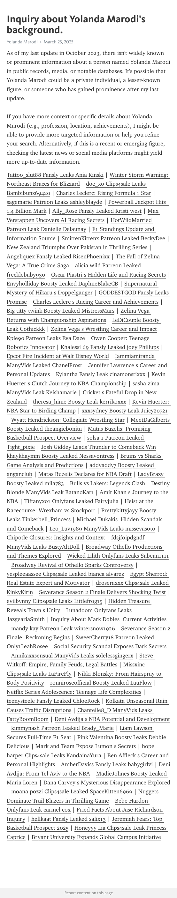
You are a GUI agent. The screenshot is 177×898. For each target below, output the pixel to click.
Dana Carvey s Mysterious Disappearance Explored (106, 782)
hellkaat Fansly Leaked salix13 (68, 818)
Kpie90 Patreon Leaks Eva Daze (46, 338)
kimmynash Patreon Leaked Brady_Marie (62, 727)
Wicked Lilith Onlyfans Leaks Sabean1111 (118, 555)
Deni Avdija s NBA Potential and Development (112, 719)
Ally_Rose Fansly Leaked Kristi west (97, 210)
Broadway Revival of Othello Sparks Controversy (72, 564)
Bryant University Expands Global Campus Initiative (96, 837)
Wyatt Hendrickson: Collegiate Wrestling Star (68, 419)
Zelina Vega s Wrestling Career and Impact (104, 328)
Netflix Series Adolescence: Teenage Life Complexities (74, 691)
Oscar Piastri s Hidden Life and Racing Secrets (108, 274)
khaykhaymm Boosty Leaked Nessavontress (60, 455)
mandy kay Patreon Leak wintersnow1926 (63, 628)
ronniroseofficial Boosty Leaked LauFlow (101, 682)
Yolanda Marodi (22, 42)
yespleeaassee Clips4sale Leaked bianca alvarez (65, 573)
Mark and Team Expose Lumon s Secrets (85, 746)
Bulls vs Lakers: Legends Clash (107, 483)
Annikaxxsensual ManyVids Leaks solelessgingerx (72, 655)
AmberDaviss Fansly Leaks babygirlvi (107, 764)
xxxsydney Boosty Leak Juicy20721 (125, 410)
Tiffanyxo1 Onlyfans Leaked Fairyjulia (71, 501)
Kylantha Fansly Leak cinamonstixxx (100, 374)
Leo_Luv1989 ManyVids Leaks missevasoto (102, 528)
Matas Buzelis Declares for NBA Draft (85, 474)
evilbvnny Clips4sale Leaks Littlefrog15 (54, 601)
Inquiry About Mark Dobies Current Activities (108, 619)
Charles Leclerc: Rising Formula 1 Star (103, 193)
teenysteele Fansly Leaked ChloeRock (53, 700)
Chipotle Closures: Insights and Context (56, 537)
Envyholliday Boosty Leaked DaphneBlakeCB (62, 283)
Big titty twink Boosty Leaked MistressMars (60, 310)
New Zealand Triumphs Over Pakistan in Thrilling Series (77, 247)
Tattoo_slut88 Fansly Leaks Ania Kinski (55, 174)
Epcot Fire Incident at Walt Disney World (58, 356)
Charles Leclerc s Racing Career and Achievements (95, 301)
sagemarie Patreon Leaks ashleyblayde (54, 201)
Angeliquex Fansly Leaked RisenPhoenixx (58, 256)
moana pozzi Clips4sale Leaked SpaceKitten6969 (71, 791)
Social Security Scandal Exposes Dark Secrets (110, 646)
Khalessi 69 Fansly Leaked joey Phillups (110, 347)
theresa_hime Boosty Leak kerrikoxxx (79, 401)
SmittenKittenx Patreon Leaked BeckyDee (113, 238)
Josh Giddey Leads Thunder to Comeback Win (98, 446)
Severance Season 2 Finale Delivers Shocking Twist (102, 592)
